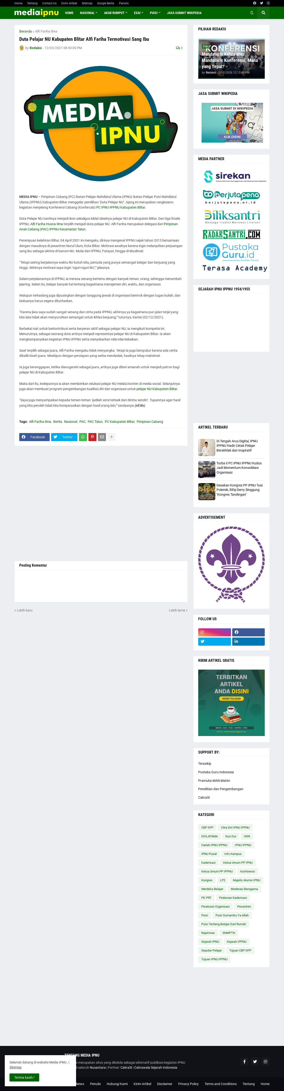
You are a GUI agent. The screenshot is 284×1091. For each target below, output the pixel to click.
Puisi (204, 915)
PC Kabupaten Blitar (120, 421)
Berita (57, 421)
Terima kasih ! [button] (24, 1077)
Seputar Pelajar (211, 950)
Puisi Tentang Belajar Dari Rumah (223, 924)
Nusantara (98, 1067)
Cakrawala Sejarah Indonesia (155, 1067)
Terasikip (204, 763)
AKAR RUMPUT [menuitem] (114, 13)
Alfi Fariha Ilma (46, 31)
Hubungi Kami (117, 1084)
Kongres (206, 880)
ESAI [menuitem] (137, 13)
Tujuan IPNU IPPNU (214, 959)
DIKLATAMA (209, 836)
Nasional (70, 421)
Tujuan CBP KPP (240, 950)
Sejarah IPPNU (236, 941)
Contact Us (49, 3)
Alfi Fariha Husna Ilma (46, 224)
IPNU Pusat (209, 854)
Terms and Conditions (221, 1084)
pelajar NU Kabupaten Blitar (156, 389)
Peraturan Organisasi (215, 906)
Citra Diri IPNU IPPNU (235, 827)
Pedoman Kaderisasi (233, 898)
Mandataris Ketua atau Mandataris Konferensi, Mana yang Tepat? (230, 60)
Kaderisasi (208, 862)
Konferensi (247, 871)
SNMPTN (228, 933)
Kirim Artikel (69, 3)
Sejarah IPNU (210, 941)
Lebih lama (177, 610)
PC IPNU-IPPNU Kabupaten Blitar (120, 207)
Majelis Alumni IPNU (246, 880)
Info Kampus (233, 854)
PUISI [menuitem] (154, 13)
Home (18, 3)
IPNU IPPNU (243, 845)
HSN (247, 836)
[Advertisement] (101, 503)
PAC (82, 421)
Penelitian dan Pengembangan (220, 789)
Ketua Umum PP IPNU (238, 862)
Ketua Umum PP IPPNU (217, 871)
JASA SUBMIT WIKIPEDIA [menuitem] (184, 13)
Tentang (32, 3)
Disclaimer (164, 1084)
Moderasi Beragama (244, 889)
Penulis (124, 3)
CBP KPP (207, 827)
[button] (252, 13)
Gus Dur (230, 836)
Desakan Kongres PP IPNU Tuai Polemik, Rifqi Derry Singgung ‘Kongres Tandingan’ (240, 489)
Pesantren (244, 906)
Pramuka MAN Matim (214, 781)
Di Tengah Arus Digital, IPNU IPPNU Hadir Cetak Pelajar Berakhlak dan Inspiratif (237, 445)
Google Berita (105, 3)
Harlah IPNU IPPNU (214, 845)
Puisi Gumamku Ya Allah (232, 915)
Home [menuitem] (69, 13)
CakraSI (204, 797)
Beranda (25, 31)
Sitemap (87, 3)
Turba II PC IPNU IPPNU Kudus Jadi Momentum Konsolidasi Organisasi (239, 467)
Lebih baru (25, 610)
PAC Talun (95, 421)
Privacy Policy (188, 1084)
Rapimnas (208, 933)
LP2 (222, 880)
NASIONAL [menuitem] (87, 13)
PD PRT (206, 898)
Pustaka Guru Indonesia (216, 772)
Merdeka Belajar (212, 889)
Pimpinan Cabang (150, 421)
